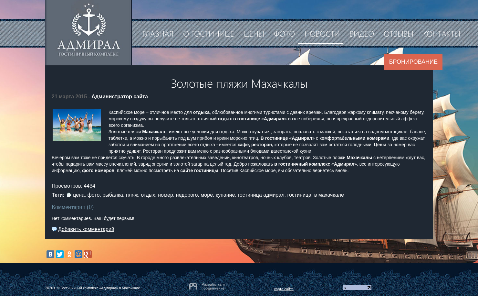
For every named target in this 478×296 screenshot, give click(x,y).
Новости (322, 33)
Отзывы (398, 33)
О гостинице (208, 33)
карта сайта (284, 289)
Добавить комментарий (86, 229)
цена (79, 195)
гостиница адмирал (261, 195)
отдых (148, 195)
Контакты (441, 33)
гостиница (299, 195)
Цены (254, 33)
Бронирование (413, 62)
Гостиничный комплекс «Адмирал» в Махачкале (100, 288)
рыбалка (112, 195)
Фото (284, 33)
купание (225, 195)
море (207, 195)
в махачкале (329, 195)
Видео (361, 33)
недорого (187, 195)
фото (94, 195)
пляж (132, 195)
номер (165, 195)
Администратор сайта (119, 96)
